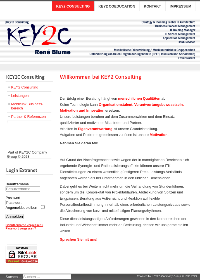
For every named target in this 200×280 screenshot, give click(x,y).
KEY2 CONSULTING (73, 6)
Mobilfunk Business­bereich (27, 106)
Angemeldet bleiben (21, 207)
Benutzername (17, 184)
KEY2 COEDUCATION (117, 6)
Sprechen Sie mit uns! (78, 239)
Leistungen (20, 96)
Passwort (13, 198)
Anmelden (14, 216)
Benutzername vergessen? (24, 225)
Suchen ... (14, 277)
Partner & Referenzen (28, 116)
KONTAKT (152, 6)
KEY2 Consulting (24, 87)
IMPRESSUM (181, 6)
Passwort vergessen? (21, 228)
